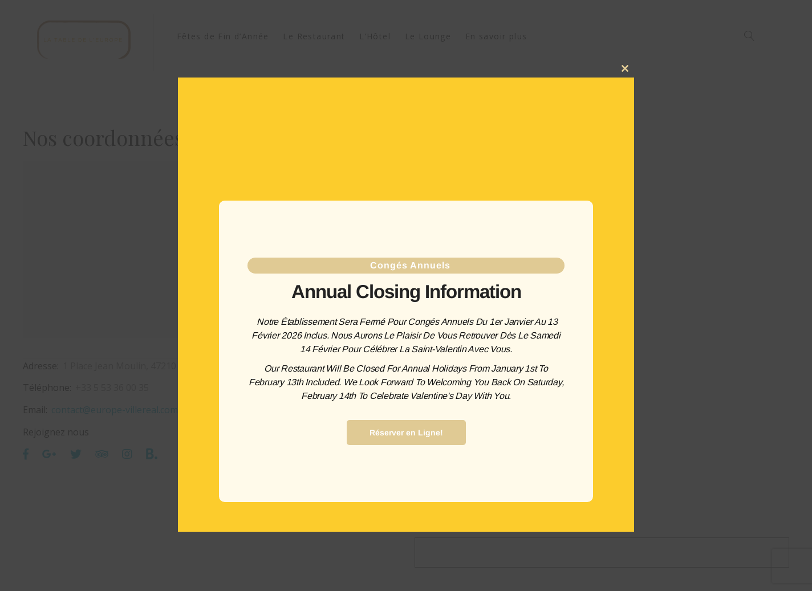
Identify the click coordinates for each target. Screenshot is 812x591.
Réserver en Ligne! (406, 432)
